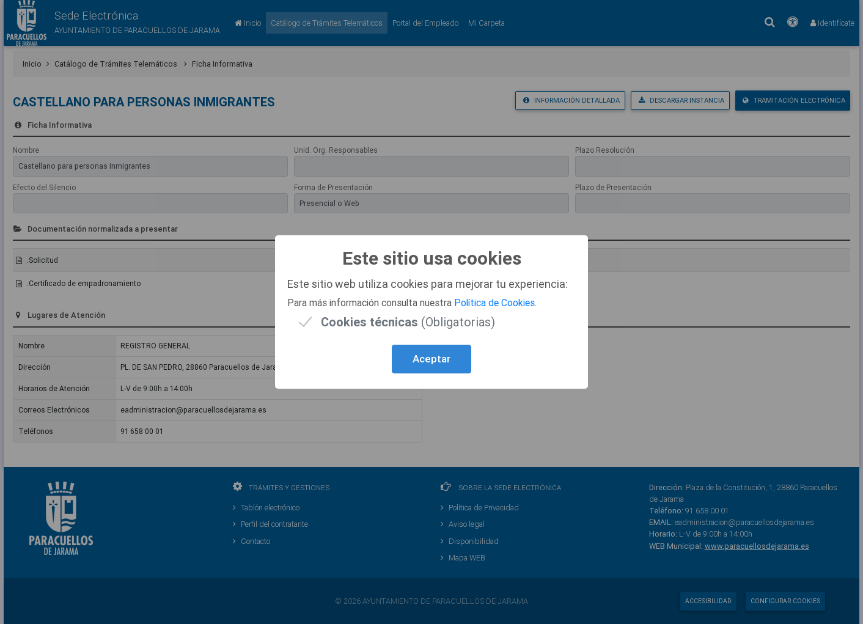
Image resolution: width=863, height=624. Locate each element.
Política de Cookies (494, 302)
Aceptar (431, 358)
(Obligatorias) (408, 321)
